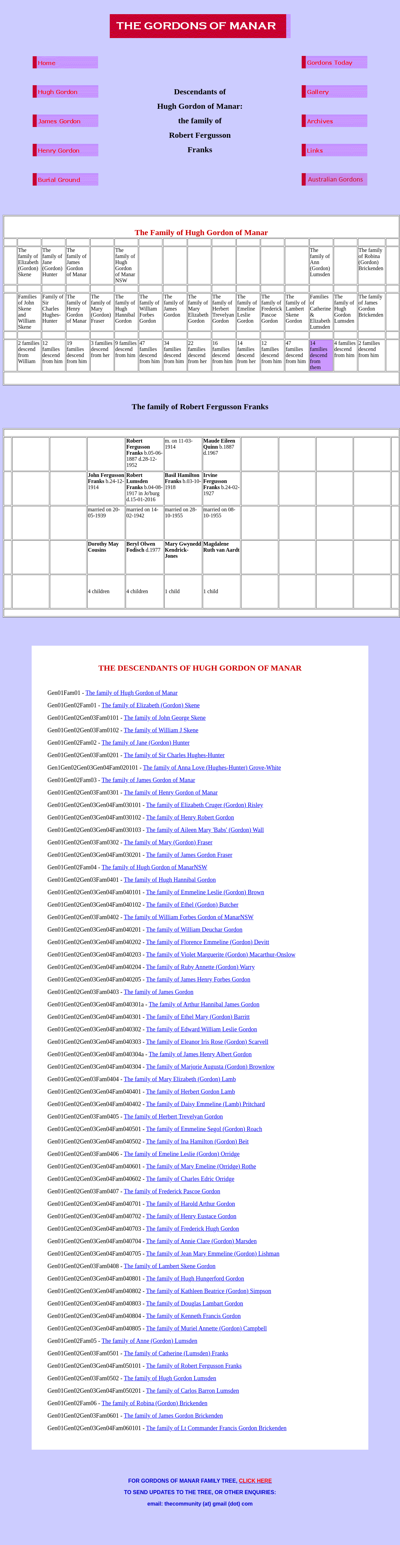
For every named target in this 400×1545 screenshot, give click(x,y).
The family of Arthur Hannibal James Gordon (204, 1004)
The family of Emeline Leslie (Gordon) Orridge (182, 1154)
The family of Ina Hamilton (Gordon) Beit (197, 1141)
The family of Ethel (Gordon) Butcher (192, 904)
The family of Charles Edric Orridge (190, 1179)
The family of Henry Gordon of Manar (171, 792)
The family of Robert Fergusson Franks (194, 1365)
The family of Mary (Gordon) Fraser (168, 842)
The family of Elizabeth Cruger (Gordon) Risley (204, 805)
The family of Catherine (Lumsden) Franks (176, 1353)
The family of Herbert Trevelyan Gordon (173, 1116)
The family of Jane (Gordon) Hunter (146, 742)
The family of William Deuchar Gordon (194, 929)
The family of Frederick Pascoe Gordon (172, 1191)
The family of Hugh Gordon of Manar (132, 692)
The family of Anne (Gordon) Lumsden (149, 1341)
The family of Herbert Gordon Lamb (190, 1091)
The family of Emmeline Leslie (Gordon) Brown (205, 892)
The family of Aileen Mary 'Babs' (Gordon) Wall (205, 830)
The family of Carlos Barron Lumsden (192, 1390)
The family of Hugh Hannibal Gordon (170, 879)
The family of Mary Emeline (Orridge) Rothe (201, 1166)
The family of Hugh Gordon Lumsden (170, 1378)
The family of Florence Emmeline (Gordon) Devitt (207, 942)
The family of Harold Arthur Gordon (190, 1203)
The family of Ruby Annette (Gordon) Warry (200, 967)
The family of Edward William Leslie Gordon (201, 1029)
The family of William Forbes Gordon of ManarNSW (189, 917)
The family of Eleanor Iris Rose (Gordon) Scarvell (207, 1041)
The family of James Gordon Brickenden (173, 1415)
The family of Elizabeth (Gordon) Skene (151, 705)
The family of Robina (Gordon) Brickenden (154, 1403)
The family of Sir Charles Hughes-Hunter (174, 755)
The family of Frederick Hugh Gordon (192, 1228)
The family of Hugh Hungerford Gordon (195, 1278)
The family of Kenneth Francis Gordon (193, 1316)
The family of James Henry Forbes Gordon (198, 979)
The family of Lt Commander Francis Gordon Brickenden (216, 1428)
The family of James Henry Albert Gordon (200, 1054)
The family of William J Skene (161, 730)
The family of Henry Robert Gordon (190, 817)
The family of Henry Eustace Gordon (191, 1216)
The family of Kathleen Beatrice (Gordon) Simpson (208, 1291)
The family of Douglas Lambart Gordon (194, 1303)
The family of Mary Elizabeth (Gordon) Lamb (180, 1079)
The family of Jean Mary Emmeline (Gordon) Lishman (212, 1253)
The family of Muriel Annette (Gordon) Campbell (206, 1328)
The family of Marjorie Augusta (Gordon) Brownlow (210, 1066)
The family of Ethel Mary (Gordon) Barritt (198, 1016)
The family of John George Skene (165, 717)
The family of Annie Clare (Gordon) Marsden (201, 1241)
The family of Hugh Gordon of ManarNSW (154, 867)
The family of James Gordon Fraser (189, 854)
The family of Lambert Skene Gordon (169, 1266)
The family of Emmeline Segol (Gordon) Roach (204, 1129)
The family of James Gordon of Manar (148, 780)
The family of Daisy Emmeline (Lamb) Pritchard (205, 1104)
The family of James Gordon (159, 992)
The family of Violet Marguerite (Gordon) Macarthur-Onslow (221, 954)
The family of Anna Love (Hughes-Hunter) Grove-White (212, 767)
